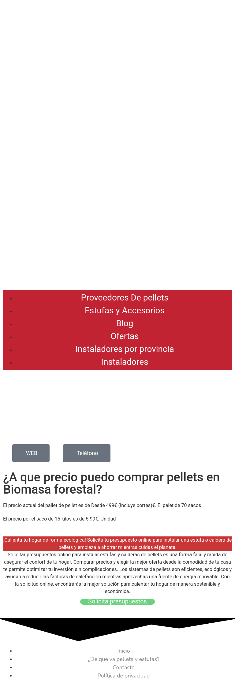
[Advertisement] (117, 241)
